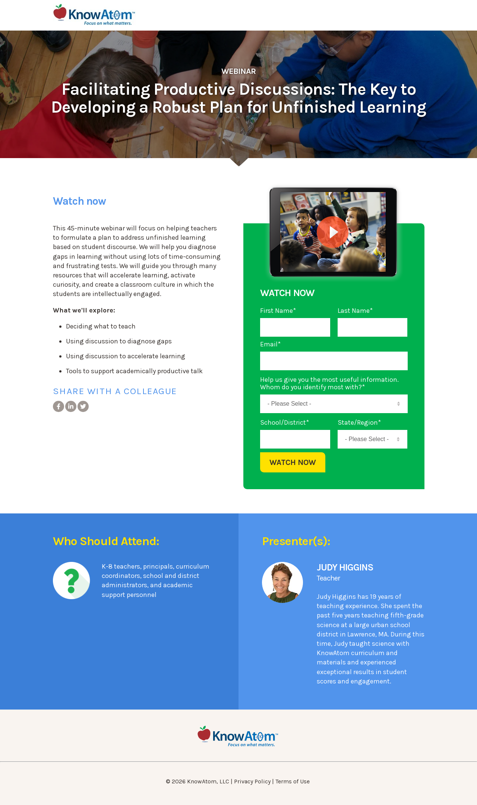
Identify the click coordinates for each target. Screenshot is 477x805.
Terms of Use (292, 781)
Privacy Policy (252, 781)
